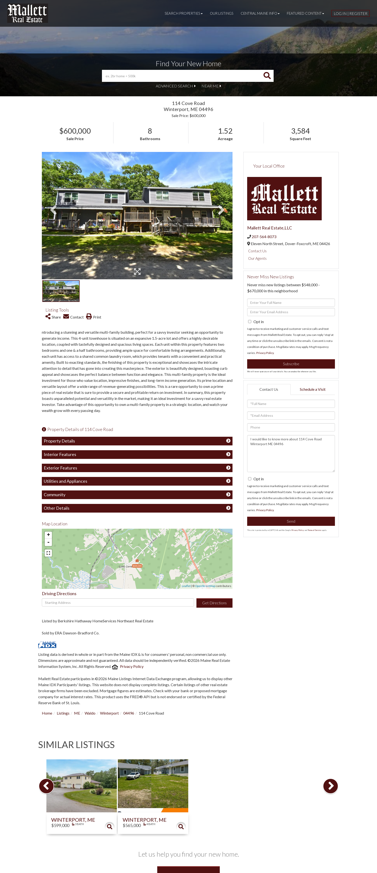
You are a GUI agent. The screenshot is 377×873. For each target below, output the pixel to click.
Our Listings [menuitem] (221, 13)
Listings (63, 713)
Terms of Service (314, 530)
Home (47, 713)
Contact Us (257, 250)
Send (291, 521)
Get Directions (214, 602)
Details (109, 827)
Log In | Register (350, 13)
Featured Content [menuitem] (305, 13)
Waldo (90, 713)
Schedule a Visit (313, 389)
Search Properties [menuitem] (184, 13)
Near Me (210, 86)
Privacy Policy (132, 666)
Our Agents (257, 258)
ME (77, 713)
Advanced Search (174, 86)
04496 (128, 713)
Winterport (109, 713)
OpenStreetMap (205, 585)
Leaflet (186, 585)
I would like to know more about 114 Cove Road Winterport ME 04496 (291, 453)
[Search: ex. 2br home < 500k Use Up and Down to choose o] (181, 76)
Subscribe (291, 363)
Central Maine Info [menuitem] (260, 13)
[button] (267, 76)
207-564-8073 (264, 236)
